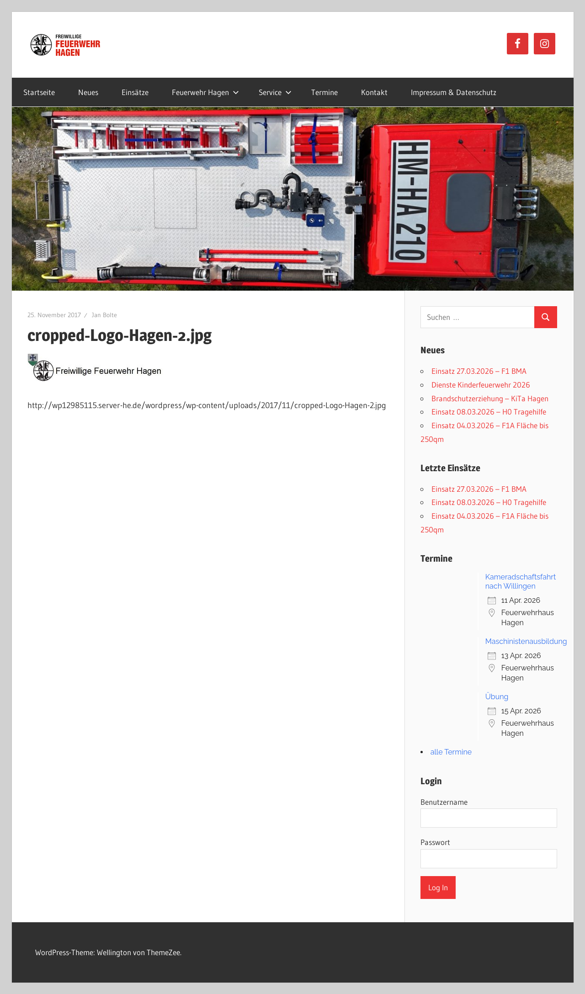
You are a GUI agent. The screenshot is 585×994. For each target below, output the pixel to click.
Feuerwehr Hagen (205, 92)
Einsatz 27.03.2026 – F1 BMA (478, 371)
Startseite (39, 92)
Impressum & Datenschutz (453, 92)
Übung (497, 696)
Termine (324, 92)
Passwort (435, 842)
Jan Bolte (104, 315)
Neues (88, 92)
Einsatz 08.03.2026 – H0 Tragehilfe (488, 411)
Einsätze (135, 92)
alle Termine (451, 752)
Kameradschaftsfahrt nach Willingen (520, 581)
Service (275, 92)
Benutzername (444, 802)
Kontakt (374, 92)
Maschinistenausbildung (526, 641)
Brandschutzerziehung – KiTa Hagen (489, 398)
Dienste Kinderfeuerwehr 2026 (480, 384)
